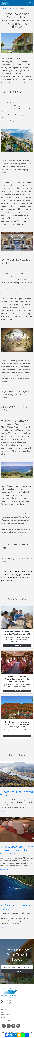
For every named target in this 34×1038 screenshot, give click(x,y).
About (3, 1007)
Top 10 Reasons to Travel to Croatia (16, 907)
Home (4, 8)
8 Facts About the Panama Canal (16, 793)
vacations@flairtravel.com (11, 1003)
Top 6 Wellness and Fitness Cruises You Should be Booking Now (16, 850)
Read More (4, 811)
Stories (10, 8)
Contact (4, 1010)
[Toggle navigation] (30, 3)
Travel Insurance (7, 1020)
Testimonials (5, 1015)
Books (3, 1018)
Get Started (17, 971)
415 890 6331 (7, 1001)
